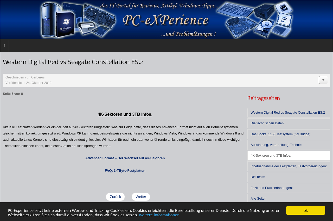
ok (306, 210)
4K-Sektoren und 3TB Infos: (271, 155)
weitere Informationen (159, 215)
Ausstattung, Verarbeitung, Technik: (276, 145)
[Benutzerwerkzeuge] (323, 80)
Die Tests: (258, 177)
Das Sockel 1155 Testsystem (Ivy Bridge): (281, 134)
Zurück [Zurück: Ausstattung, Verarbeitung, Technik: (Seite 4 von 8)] (115, 197)
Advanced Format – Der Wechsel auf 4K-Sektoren (125, 158)
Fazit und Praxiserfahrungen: (272, 188)
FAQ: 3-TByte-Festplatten (125, 171)
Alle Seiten (258, 198)
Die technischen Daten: (268, 123)
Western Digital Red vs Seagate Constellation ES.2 (288, 112)
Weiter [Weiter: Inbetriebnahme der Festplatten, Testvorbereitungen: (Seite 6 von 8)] (141, 197)
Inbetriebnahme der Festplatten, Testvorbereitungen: (289, 166)
